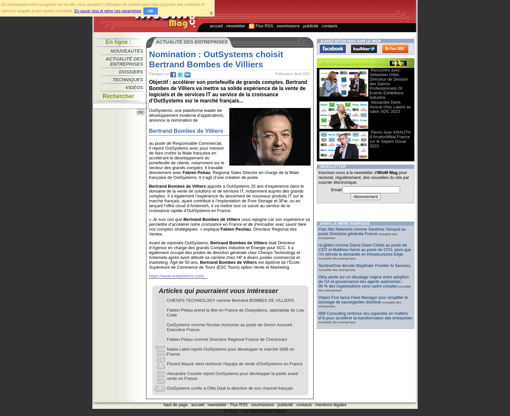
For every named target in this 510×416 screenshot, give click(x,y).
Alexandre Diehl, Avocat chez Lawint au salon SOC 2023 (390, 107)
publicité (310, 25)
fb (173, 75)
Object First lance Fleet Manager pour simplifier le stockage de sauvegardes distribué (363, 299)
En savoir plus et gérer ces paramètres (107, 11)
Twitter (364, 49)
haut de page (176, 404)
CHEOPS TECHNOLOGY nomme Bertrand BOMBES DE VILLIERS (230, 300)
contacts (330, 25)
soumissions (288, 25)
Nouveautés (127, 51)
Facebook (333, 49)
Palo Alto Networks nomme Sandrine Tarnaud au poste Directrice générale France (362, 231)
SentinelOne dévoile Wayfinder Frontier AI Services (364, 265)
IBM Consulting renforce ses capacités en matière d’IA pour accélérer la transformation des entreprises (365, 315)
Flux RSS (261, 25)
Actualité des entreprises (124, 61)
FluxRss (395, 49)
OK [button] (151, 11)
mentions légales (330, 404)
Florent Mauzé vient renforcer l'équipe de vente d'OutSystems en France (235, 363)
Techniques (128, 79)
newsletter (235, 25)
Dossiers (131, 71)
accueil (216, 25)
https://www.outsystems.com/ (176, 276)
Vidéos (134, 87)
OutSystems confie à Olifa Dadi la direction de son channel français (230, 388)
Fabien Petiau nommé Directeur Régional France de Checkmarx (227, 339)
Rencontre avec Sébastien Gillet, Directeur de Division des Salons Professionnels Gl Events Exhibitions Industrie (388, 84)
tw (180, 75)
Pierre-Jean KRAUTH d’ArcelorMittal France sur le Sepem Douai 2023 (389, 139)
